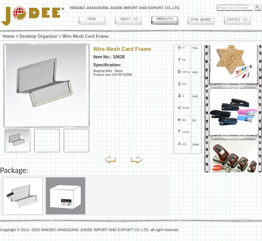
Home (8, 36)
